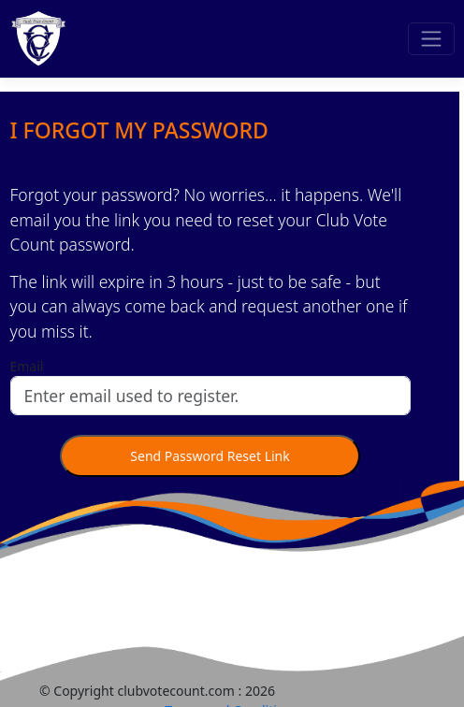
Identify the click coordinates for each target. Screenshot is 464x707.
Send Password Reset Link (209, 456)
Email (27, 366)
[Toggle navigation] (431, 38)
